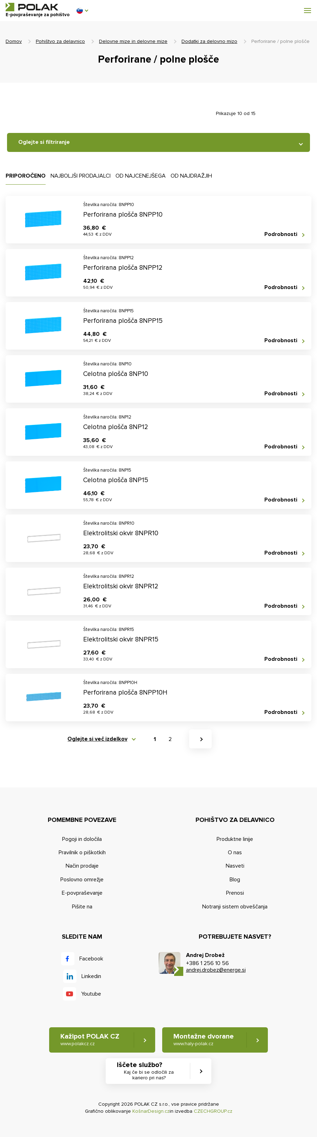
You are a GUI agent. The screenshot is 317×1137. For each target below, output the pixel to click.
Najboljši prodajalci (81, 175)
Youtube (91, 993)
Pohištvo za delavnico (60, 41)
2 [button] (170, 739)
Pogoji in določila (82, 839)
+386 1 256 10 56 (207, 963)
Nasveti (235, 865)
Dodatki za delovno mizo (209, 41)
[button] (82, 10)
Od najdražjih (191, 175)
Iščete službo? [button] (149, 1071)
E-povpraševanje (82, 892)
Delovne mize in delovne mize (133, 41)
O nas (235, 852)
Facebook (91, 958)
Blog (235, 879)
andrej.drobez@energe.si (216, 969)
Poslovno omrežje (82, 879)
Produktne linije (235, 839)
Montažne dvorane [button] (203, 1040)
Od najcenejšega (140, 175)
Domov (14, 41)
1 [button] (155, 739)
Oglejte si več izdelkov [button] (97, 739)
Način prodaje (82, 865)
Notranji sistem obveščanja (235, 906)
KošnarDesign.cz (151, 1111)
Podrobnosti (280, 234)
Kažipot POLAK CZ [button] (89, 1040)
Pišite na (82, 906)
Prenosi (235, 892)
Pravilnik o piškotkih (82, 852)
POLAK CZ (32, 7)
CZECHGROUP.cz (213, 1111)
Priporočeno (26, 175)
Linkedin (91, 976)
